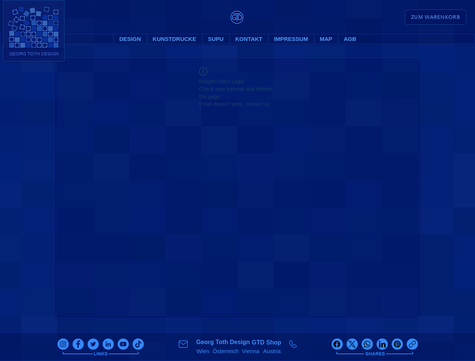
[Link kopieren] (412, 344)
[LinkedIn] (382, 344)
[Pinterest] (397, 344)
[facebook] (78, 344)
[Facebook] (337, 344)
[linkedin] (108, 344)
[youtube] (123, 344)
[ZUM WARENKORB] (435, 17)
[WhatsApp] (367, 344)
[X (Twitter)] (352, 344)
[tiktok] (138, 344)
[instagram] (63, 344)
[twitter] (93, 344)
